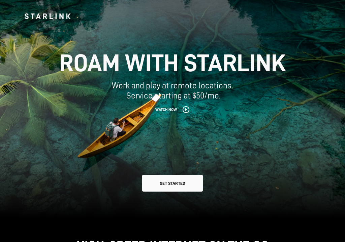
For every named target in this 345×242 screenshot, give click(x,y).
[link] (47, 16)
